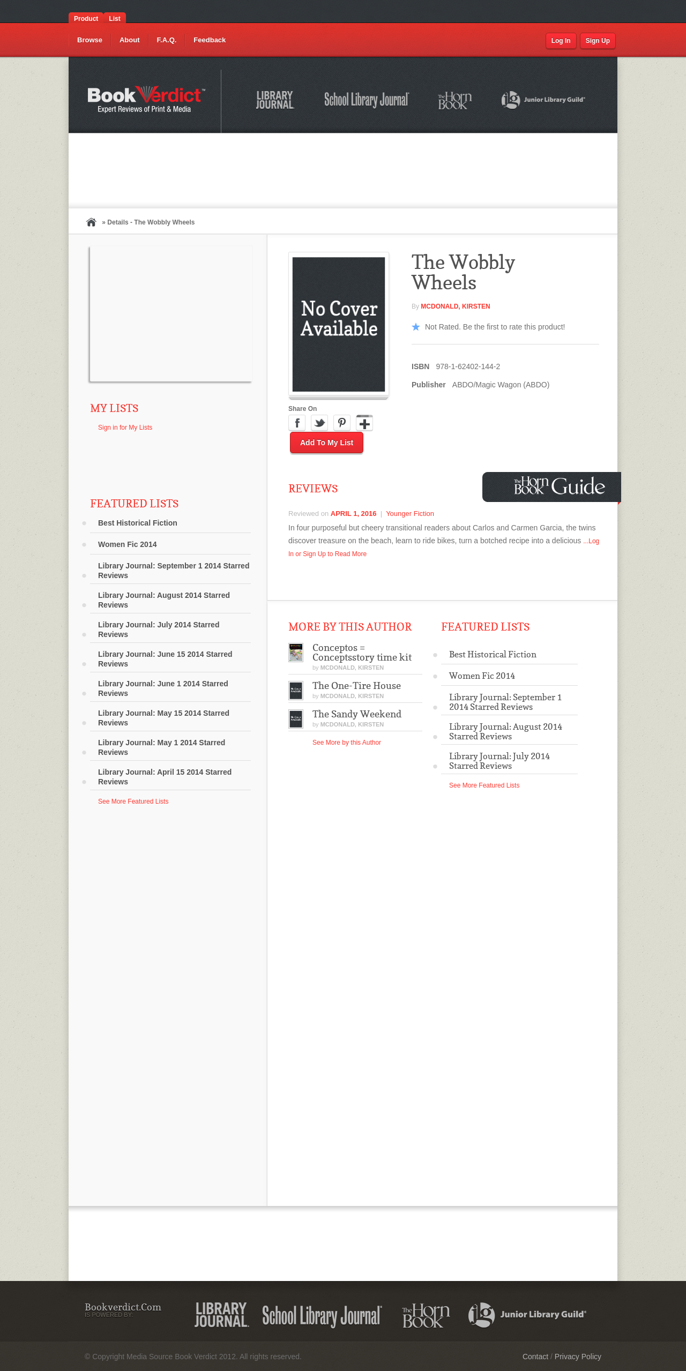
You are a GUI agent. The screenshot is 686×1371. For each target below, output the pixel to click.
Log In (561, 40)
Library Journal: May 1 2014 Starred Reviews (161, 747)
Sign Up (598, 40)
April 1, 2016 (354, 514)
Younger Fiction (410, 514)
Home (91, 222)
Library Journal (277, 102)
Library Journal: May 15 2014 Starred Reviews (163, 718)
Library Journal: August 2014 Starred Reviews (164, 600)
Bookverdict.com (147, 101)
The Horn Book (455, 101)
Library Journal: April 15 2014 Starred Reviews (165, 777)
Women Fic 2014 (127, 544)
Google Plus (364, 423)
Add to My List (326, 442)
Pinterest (342, 423)
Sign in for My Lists (125, 427)
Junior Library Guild (544, 102)
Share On (302, 409)
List (114, 19)
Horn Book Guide (561, 485)
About (130, 40)
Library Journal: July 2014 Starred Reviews (158, 629)
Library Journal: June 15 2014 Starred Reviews (165, 659)
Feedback (209, 40)
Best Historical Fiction (137, 523)
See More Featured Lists (133, 801)
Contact (535, 1356)
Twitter (319, 423)
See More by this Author (346, 742)
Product (86, 19)
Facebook (296, 423)
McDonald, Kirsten (455, 306)
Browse (89, 40)
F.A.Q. (167, 40)
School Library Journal (368, 102)
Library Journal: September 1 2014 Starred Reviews (173, 570)
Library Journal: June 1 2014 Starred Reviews (163, 688)
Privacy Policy (578, 1356)
